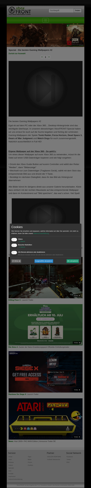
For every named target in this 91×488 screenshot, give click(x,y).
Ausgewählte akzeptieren (43, 261)
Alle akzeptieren (72, 261)
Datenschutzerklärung (41, 233)
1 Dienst (21, 241)
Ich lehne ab (16, 261)
